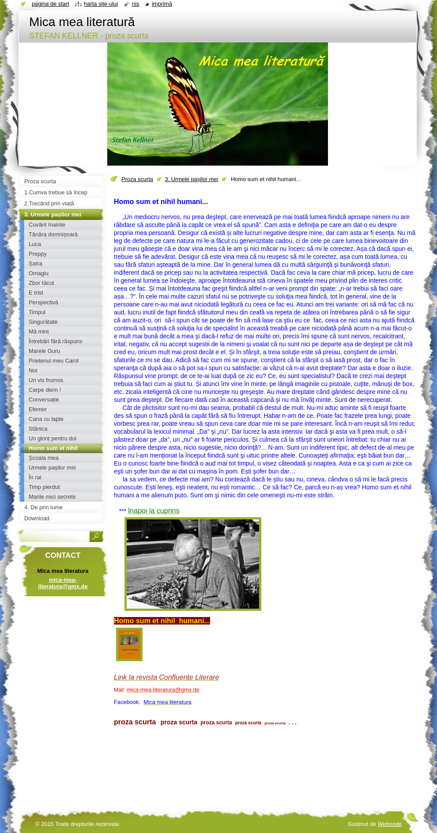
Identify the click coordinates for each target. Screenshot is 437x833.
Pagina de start (50, 3)
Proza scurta (137, 179)
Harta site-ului (101, 3)
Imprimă (162, 3)
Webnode (389, 824)
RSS (135, 3)
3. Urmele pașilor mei (191, 179)
